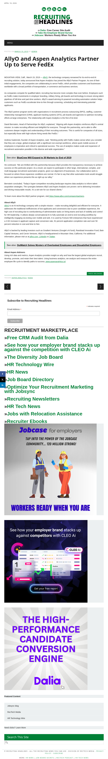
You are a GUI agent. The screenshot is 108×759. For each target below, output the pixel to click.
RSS (54, 9)
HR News (17, 372)
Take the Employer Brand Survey (55, 33)
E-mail (59, 9)
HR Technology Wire (30, 364)
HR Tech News (23, 406)
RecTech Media (14, 712)
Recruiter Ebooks (27, 421)
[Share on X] (3, 379)
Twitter (52, 237)
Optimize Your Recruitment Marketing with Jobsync (48, 389)
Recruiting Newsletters (33, 399)
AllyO (45, 77)
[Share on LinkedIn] (3, 385)
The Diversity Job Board (35, 357)
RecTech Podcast (64, 758)
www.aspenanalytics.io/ (55, 261)
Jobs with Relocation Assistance (44, 413)
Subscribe (58, 753)
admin (34, 51)
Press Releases (95, 274)
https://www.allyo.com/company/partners (66, 196)
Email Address (14, 309)
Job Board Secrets (45, 758)
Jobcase (38, 35)
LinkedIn (43, 237)
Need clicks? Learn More (15, 728)
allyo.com (33, 237)
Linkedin (44, 9)
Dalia (42, 30)
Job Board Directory (30, 379)
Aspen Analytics (19, 278)
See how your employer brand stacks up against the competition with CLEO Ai (52, 347)
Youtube (49, 9)
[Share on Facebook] (3, 374)
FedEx (30, 278)
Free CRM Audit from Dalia (37, 337)
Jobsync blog (13, 706)
